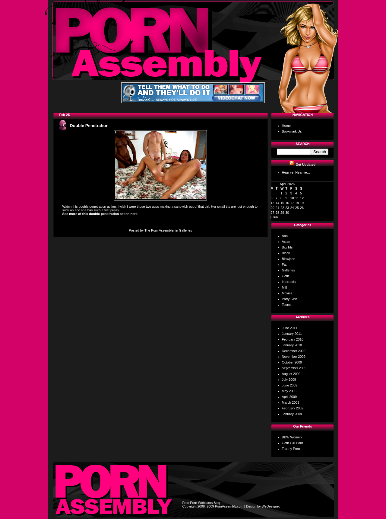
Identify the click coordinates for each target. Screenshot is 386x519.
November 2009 (293, 356)
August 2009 (291, 374)
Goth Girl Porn (292, 443)
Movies (287, 293)
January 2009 (292, 414)
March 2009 (290, 402)
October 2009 (292, 362)
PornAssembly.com (229, 506)
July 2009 (289, 379)
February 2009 (293, 408)
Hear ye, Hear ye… (296, 172)
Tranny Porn (291, 448)
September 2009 (294, 368)
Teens (286, 304)
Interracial (289, 282)
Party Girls (289, 299)
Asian (286, 241)
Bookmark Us (292, 131)
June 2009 (289, 385)
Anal (285, 236)
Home (286, 125)
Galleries (185, 230)
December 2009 (293, 351)
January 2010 (292, 345)
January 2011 (292, 333)
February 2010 (293, 339)
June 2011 (289, 328)
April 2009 (289, 397)
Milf (284, 287)
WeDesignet (271, 506)
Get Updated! (306, 164)
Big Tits (287, 247)
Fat (284, 264)
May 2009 (289, 391)
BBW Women (292, 437)
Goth (285, 276)
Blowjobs (288, 259)
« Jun (274, 217)
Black (286, 253)
